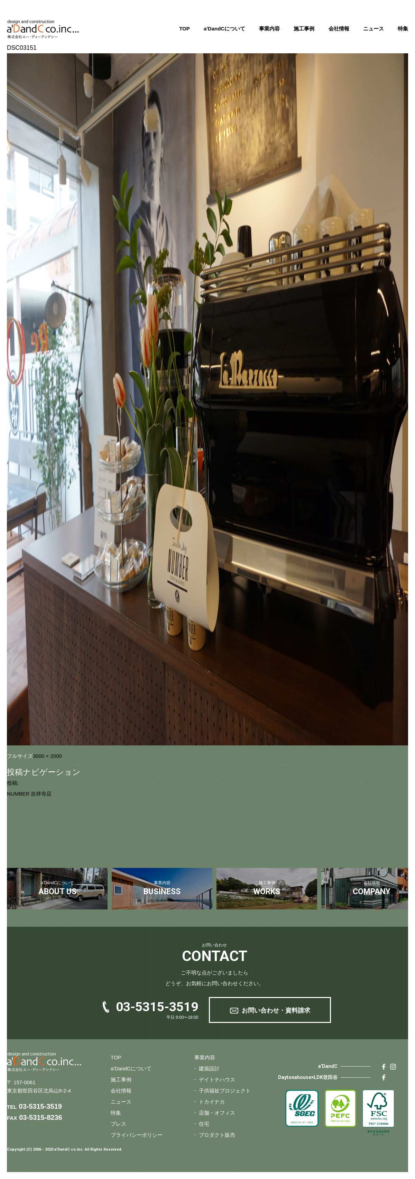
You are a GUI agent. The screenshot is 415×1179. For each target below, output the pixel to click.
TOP (184, 28)
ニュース (373, 28)
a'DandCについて (224, 28)
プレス (118, 1124)
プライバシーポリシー (137, 1135)
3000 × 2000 (47, 756)
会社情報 (339, 28)
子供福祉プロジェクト (225, 1091)
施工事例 (304, 28)
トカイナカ (212, 1102)
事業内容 (269, 28)
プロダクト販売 (217, 1135)
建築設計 (209, 1068)
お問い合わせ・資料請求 (276, 1010)
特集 (403, 28)
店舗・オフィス (217, 1113)
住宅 (204, 1124)
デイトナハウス (217, 1079)
